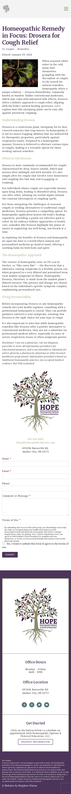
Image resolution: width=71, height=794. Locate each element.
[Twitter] (39, 704)
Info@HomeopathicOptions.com (35, 442)
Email (6, 471)
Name (6, 458)
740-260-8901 (35, 439)
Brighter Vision (27, 785)
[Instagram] (31, 704)
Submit (10, 554)
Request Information (35, 742)
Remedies (23, 49)
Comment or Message (16, 496)
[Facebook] (24, 704)
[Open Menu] (66, 9)
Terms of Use (11, 520)
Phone (6, 483)
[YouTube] (46, 704)
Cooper (10, 49)
